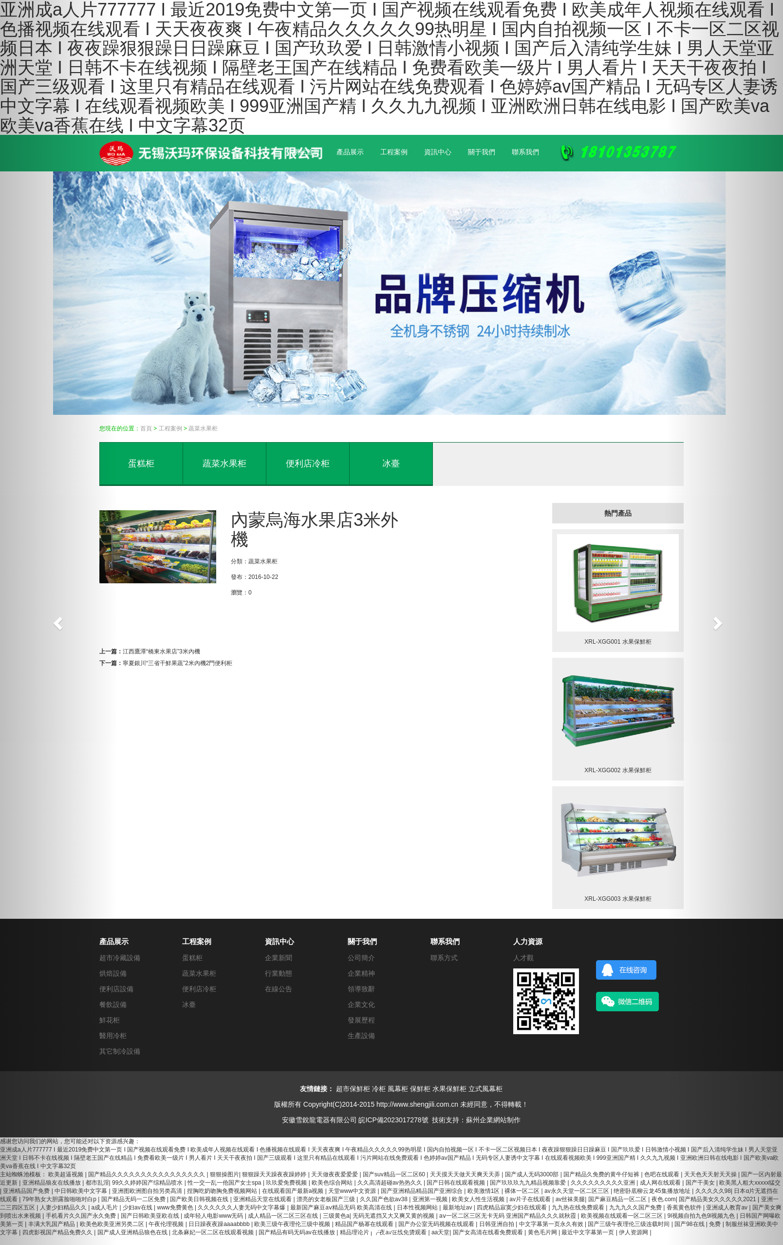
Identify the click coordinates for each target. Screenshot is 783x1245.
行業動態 (278, 973)
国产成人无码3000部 (532, 1174)
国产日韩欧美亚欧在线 (151, 1215)
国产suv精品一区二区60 (395, 1174)
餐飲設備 (113, 1004)
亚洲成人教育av (727, 1207)
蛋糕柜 (141, 463)
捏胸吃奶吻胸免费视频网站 (223, 1191)
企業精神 (361, 973)
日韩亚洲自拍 (497, 1224)
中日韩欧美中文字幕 (82, 1191)
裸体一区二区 (522, 1191)
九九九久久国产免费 (636, 1207)
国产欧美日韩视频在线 (200, 1199)
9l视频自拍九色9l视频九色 (702, 1215)
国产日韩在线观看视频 (456, 1182)
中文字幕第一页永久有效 (552, 1224)
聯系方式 (444, 958)
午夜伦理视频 (167, 1224)
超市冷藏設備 (119, 958)
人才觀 (523, 958)
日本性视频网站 (418, 1207)
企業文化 (361, 1004)
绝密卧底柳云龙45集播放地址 (653, 1191)
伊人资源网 (634, 1232)
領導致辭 (361, 989)
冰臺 (391, 463)
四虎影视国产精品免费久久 (58, 1232)
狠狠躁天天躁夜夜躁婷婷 (275, 1174)
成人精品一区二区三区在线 (283, 1215)
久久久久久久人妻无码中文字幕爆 (242, 1207)
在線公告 (278, 989)
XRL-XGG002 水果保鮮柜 (617, 770)
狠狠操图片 (224, 1174)
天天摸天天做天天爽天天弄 (466, 1174)
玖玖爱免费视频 (287, 1182)
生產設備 (361, 1036)
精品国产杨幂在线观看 (365, 1224)
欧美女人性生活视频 (479, 1199)
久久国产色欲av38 (384, 1199)
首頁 (146, 428)
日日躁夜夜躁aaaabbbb (219, 1224)
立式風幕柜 (485, 1089)
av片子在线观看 (530, 1199)
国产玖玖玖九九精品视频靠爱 (528, 1182)
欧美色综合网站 (333, 1182)
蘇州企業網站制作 (493, 1120)
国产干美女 (701, 1182)
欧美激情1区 (484, 1191)
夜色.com (664, 1199)
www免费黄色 (176, 1207)
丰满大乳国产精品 (52, 1224)
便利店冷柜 (308, 463)
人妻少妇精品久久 (64, 1207)
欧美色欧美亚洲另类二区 (113, 1224)
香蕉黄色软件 (685, 1207)
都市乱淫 (97, 1182)
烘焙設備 (113, 973)
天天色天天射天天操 (711, 1174)
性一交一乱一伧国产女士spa (225, 1182)
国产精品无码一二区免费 (134, 1199)
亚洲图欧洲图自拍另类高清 (148, 1191)
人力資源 (527, 941)
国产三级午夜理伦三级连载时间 (629, 1224)
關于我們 (481, 152)
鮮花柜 (109, 1020)
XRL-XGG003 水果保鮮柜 (617, 898)
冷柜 (379, 1089)
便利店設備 (116, 989)
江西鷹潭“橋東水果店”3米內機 (161, 651)
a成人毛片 (106, 1207)
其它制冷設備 (119, 1051)
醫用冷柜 (113, 1036)
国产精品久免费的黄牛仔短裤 (602, 1174)
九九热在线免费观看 (579, 1207)
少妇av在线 (138, 1207)
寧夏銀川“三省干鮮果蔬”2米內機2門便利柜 (177, 663)
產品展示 (350, 152)
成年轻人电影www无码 (214, 1215)
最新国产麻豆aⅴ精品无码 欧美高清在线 (341, 1207)
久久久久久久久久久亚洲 (603, 1182)
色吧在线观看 (662, 1174)
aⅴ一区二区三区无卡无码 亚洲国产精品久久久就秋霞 (508, 1215)
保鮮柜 (420, 1089)
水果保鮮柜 (449, 1089)
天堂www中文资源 (352, 1191)
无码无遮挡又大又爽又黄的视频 (394, 1215)
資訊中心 (437, 152)
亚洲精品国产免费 (27, 1191)
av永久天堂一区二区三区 (577, 1191)
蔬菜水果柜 (203, 428)
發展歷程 (361, 1020)
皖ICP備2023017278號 (393, 1120)
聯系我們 (525, 152)
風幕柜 (398, 1089)
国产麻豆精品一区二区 (618, 1199)
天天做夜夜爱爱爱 (335, 1174)
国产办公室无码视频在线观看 (437, 1224)
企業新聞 (278, 958)
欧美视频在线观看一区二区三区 (622, 1215)
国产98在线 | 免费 (698, 1224)
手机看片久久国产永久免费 (81, 1215)
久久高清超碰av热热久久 (390, 1182)
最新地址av (458, 1207)
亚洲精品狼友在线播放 (52, 1182)
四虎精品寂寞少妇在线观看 (512, 1207)
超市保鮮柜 (353, 1089)
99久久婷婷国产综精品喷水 (148, 1182)
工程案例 (394, 152)
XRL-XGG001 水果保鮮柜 (617, 641)
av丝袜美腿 (570, 1199)
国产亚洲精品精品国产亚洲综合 (422, 1191)
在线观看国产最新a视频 (293, 1191)
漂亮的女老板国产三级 (326, 1199)
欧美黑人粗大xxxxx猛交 (750, 1182)
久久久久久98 (713, 1191)
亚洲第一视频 (430, 1199)
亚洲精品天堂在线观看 (263, 1199)
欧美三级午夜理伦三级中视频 (293, 1224)
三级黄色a (336, 1215)
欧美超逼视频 (66, 1174)
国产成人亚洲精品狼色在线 (133, 1232)
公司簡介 (361, 958)
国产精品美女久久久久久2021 (718, 1199)
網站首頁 (306, 152)
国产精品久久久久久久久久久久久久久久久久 (147, 1174)
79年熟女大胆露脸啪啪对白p (60, 1199)
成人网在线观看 (661, 1182)
